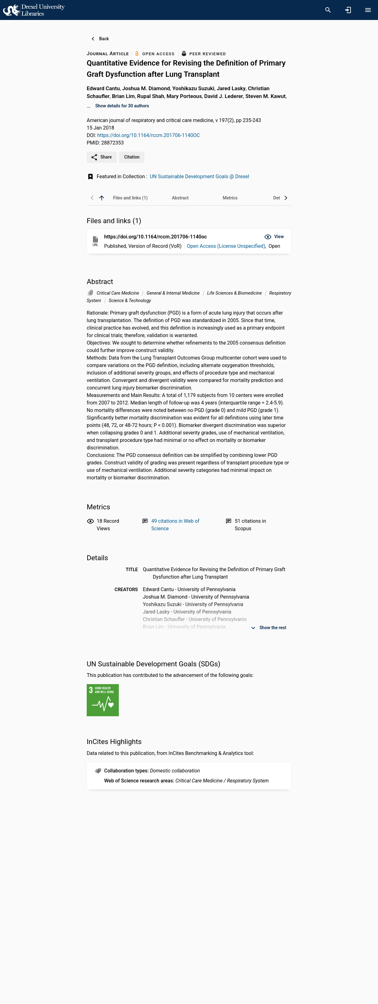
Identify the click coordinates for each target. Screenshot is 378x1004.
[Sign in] (348, 9)
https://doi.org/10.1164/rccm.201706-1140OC (148, 135)
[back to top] (101, 198)
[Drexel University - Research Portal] (33, 10)
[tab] (130, 197)
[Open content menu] (368, 9)
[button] (274, 236)
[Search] (328, 9)
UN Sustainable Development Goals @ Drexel (199, 176)
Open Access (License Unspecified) (226, 246)
